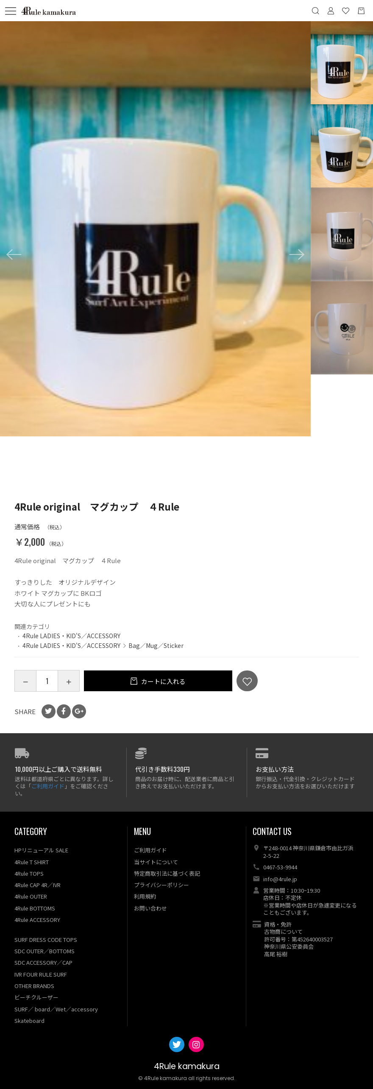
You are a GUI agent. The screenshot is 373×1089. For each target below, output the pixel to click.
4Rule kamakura (187, 1066)
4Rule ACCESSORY (37, 920)
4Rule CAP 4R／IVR (37, 885)
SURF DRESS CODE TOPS (45, 939)
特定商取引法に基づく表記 (167, 873)
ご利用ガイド (47, 786)
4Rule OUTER (30, 896)
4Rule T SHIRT (31, 862)
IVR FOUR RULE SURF (40, 974)
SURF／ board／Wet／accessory (56, 1009)
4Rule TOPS (29, 873)
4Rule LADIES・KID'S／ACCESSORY (71, 635)
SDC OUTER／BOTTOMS (44, 951)
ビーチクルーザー (36, 997)
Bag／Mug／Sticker (156, 645)
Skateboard (29, 1020)
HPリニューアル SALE (41, 850)
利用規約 (145, 896)
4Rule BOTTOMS (34, 908)
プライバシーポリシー (161, 885)
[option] (155, 228)
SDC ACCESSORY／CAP (43, 962)
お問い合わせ (150, 908)
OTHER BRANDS (34, 986)
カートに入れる (163, 681)
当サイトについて (156, 862)
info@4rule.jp (280, 879)
